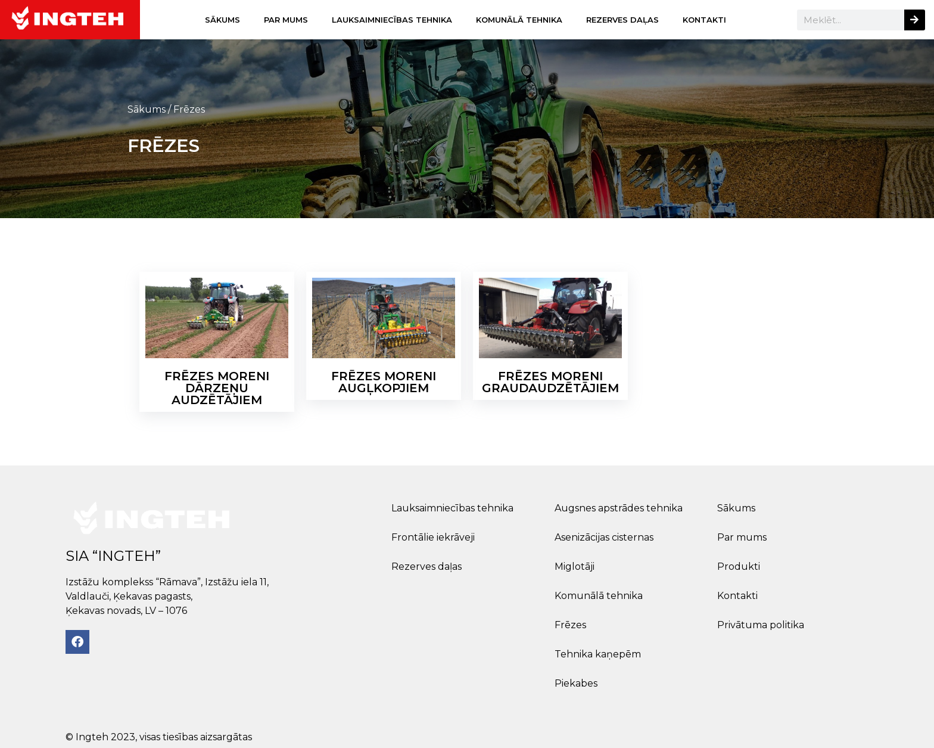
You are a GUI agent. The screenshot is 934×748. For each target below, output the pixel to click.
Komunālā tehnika (519, 19)
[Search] (914, 20)
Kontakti (704, 19)
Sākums (222, 19)
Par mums (286, 19)
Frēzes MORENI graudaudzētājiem (550, 382)
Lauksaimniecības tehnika (392, 19)
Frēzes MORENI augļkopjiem (383, 382)
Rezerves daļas (622, 19)
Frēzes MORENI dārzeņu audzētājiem (216, 388)
